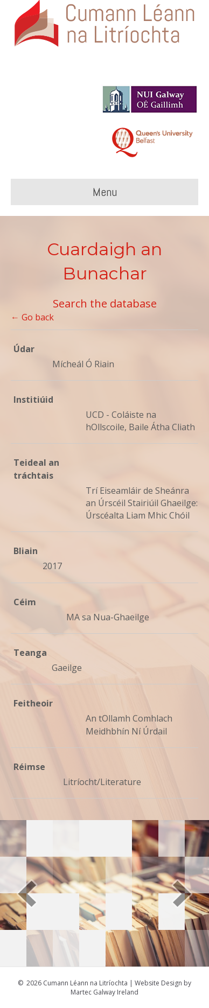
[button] (27, 893)
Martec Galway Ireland (104, 992)
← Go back (32, 317)
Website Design (158, 983)
